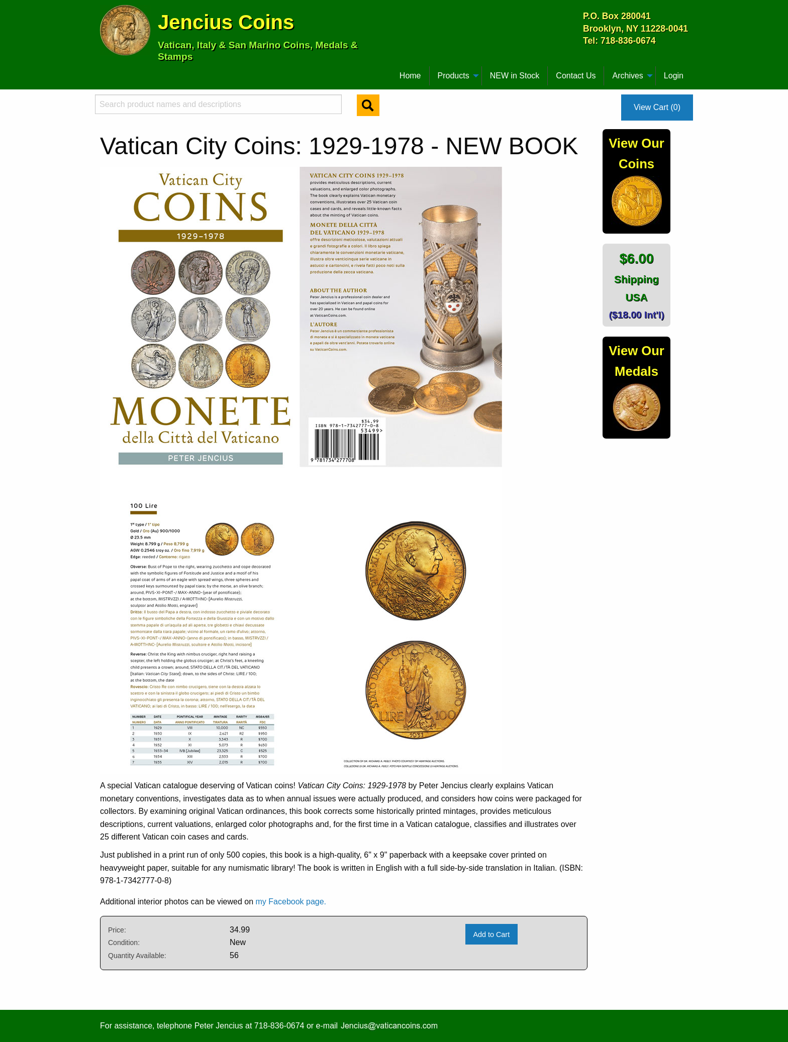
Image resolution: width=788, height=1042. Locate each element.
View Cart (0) (657, 107)
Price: (117, 930)
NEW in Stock (515, 75)
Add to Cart (491, 934)
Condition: (124, 943)
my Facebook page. (291, 901)
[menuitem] (104, 71)
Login (673, 75)
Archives (627, 75)
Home (410, 75)
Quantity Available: (137, 956)
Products (453, 75)
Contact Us (576, 75)
